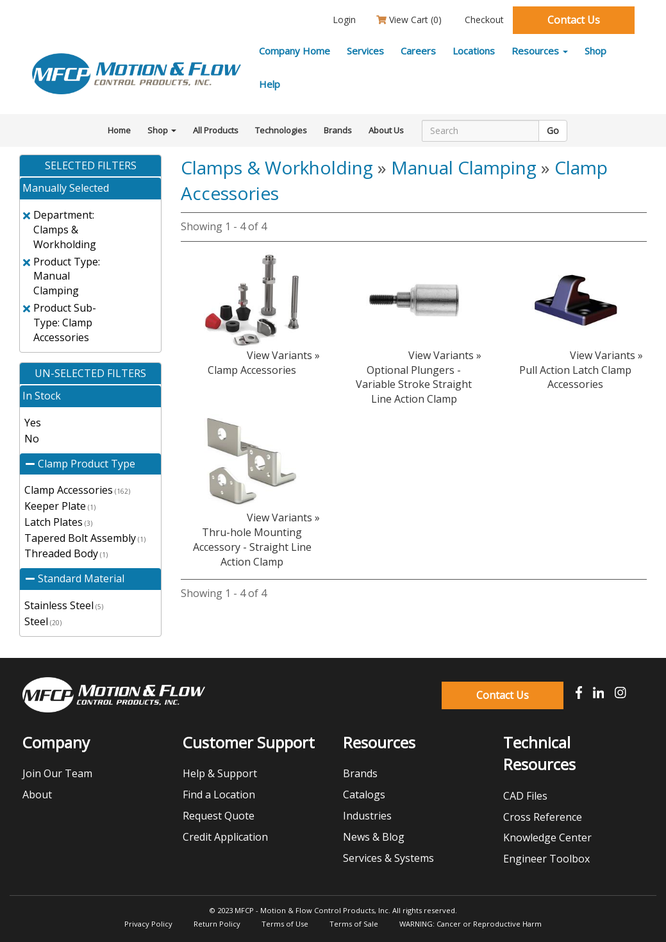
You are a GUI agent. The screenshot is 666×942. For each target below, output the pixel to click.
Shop (595, 50)
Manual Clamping (464, 167)
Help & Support (220, 773)
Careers (418, 50)
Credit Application (225, 837)
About (37, 794)
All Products (215, 130)
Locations (474, 50)
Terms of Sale (353, 924)
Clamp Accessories (77, 490)
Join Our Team (57, 773)
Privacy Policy (148, 924)
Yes (32, 423)
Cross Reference (542, 817)
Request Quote (218, 816)
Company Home (294, 50)
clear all (132, 210)
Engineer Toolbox (546, 859)
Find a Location (219, 794)
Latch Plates (58, 522)
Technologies (281, 130)
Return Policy (217, 924)
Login (343, 19)
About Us (386, 130)
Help (269, 84)
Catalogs (364, 794)
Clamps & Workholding (277, 167)
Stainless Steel (63, 605)
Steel (43, 621)
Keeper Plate (60, 506)
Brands (338, 130)
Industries (367, 816)
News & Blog (373, 837)
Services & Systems (388, 858)
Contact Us (573, 20)
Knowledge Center (547, 837)
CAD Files (525, 796)
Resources (540, 50)
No (31, 439)
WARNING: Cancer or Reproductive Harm (470, 924)
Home (119, 130)
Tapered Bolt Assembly (85, 538)
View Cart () (409, 19)
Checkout (483, 19)
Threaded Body (66, 553)
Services (365, 50)
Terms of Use (285, 924)
